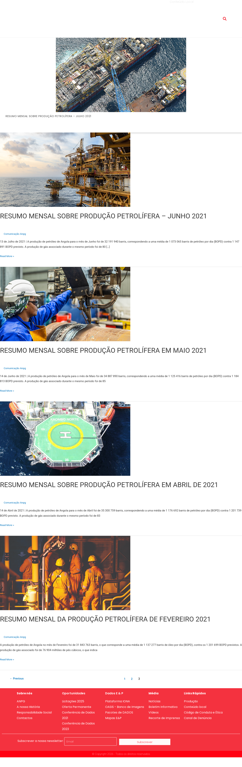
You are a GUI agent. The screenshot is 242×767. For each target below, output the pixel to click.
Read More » (7, 256)
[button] (224, 18)
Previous (17, 679)
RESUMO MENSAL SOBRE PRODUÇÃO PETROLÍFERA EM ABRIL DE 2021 (119, 484)
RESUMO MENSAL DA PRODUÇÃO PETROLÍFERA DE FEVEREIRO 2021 (115, 619)
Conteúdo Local (181, 16)
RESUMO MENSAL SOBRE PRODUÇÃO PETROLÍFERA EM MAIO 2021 (113, 350)
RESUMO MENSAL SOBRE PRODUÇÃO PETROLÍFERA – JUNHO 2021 (113, 215)
